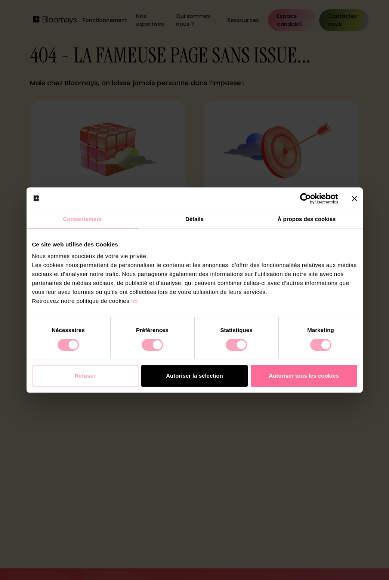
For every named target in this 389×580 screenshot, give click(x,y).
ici (134, 301)
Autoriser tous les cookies (304, 375)
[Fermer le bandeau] (354, 198)
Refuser (85, 375)
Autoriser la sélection (194, 375)
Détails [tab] (194, 219)
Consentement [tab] (82, 219)
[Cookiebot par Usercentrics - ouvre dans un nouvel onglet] (305, 198)
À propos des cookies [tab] (307, 219)
